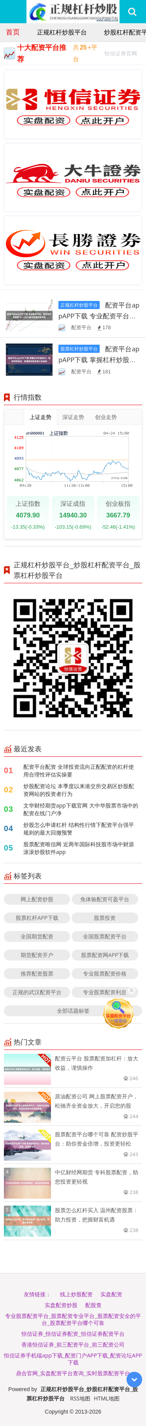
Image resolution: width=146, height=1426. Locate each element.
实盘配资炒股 (61, 1305)
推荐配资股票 (37, 973)
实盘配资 (111, 1294)
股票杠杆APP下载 (37, 917)
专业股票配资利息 (105, 992)
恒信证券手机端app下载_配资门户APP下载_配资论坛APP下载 (73, 1359)
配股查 (93, 1305)
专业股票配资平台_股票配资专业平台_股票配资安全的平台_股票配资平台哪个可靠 (73, 1319)
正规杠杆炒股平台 (62, 32)
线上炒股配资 (76, 1294)
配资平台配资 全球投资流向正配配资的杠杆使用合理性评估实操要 (78, 770)
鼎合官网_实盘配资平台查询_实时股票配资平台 (73, 1373)
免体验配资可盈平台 (104, 899)
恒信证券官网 (120, 54)
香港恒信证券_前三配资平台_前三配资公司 (72, 1344)
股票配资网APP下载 (105, 955)
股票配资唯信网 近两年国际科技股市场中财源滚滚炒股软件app (78, 848)
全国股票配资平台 (105, 936)
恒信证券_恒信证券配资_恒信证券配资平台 (72, 1333)
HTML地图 (107, 1398)
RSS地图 (80, 1398)
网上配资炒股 (37, 899)
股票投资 (105, 917)
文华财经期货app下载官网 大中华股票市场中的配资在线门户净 (80, 809)
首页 (13, 31)
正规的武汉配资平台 (37, 992)
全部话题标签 (73, 1010)
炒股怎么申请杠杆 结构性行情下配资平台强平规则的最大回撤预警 (78, 828)
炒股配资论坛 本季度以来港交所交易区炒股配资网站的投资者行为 (78, 789)
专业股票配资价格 (105, 973)
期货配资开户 (37, 955)
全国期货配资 (37, 936)
